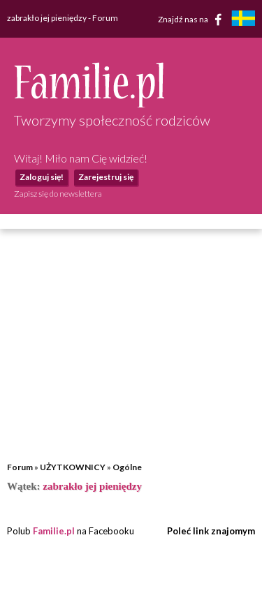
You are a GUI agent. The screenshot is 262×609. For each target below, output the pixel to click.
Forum (20, 467)
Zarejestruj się (105, 177)
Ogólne (127, 467)
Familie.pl (54, 530)
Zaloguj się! (42, 177)
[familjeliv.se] (243, 19)
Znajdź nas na (192, 19)
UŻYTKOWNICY (72, 467)
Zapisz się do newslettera (58, 193)
